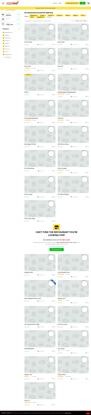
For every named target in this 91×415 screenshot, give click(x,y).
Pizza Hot (27, 66)
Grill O (26, 92)
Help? (60, 3)
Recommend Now (56, 249)
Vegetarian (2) (7, 54)
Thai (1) (6, 51)
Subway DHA (28, 272)
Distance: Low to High (81, 20)
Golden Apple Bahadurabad (67, 92)
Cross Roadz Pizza (64, 272)
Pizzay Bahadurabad (31, 118)
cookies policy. (68, 413)
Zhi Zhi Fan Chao (63, 144)
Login (82, 3)
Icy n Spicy (61, 348)
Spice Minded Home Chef (32, 298)
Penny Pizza (62, 374)
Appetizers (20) (7, 32)
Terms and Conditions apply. (57, 246)
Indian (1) (6, 43)
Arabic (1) (6, 35)
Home (2, 10)
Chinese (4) (6, 40)
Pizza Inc (60, 118)
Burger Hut (61, 298)
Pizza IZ (26, 400)
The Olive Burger (63, 194)
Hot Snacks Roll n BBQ (31, 324)
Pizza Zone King (29, 218)
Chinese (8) (6, 38)
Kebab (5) (6, 46)
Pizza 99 (60, 66)
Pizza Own (61, 42)
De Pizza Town (62, 324)
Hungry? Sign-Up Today (72, 3)
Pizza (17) (6, 49)
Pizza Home (28, 42)
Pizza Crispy (28, 194)
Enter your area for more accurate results (45, 8)
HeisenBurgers (29, 348)
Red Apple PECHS (30, 144)
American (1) (7, 57)
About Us (55, 3)
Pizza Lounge (62, 168)
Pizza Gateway (29, 168)
